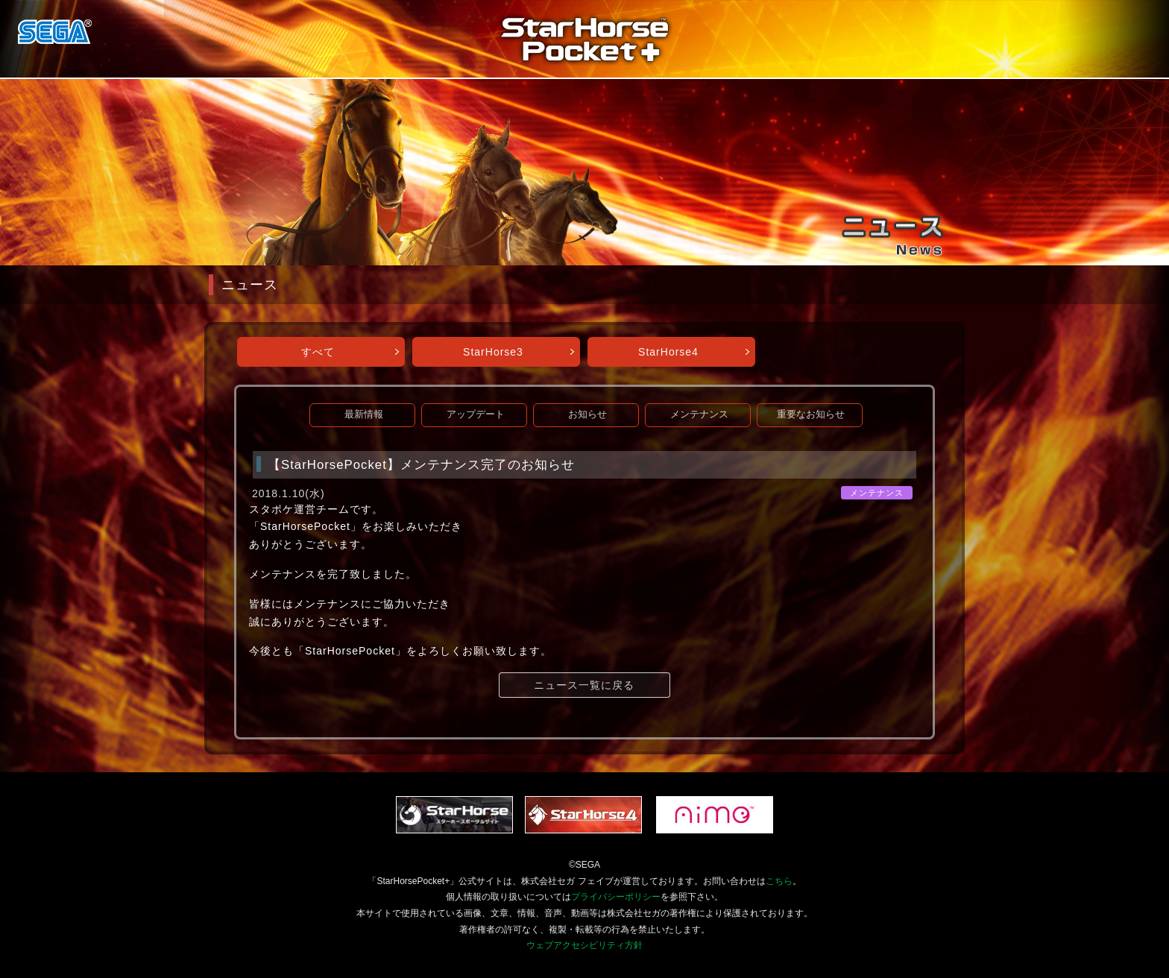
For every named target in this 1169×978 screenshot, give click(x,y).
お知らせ (587, 414)
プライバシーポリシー (616, 897)
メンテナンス (699, 414)
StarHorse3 (493, 352)
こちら (779, 881)
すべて (318, 352)
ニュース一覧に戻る (584, 685)
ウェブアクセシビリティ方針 (584, 945)
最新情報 (363, 414)
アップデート (476, 414)
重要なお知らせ (811, 414)
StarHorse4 (668, 352)
